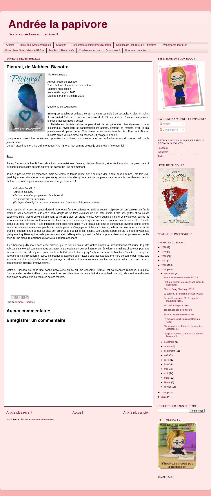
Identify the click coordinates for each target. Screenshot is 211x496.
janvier (168, 387)
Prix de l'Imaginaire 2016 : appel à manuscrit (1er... (180, 299)
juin (166, 364)
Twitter (161, 156)
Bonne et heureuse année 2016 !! (180, 277)
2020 (164, 247)
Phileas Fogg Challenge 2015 (178, 289)
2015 (164, 269)
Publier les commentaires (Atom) (37, 419)
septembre (170, 351)
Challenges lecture (89, 50)
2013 (164, 397)
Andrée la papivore (57, 24)
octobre (168, 346)
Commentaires (169, 130)
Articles (10, 44)
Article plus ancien (136, 412)
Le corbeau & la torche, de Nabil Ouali (183, 294)
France (19, 302)
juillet (167, 360)
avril (166, 373)
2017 (164, 260)
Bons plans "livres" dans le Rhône (24, 50)
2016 (164, 265)
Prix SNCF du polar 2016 (176, 305)
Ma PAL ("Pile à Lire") (61, 50)
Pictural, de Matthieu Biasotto (178, 314)
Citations (61, 44)
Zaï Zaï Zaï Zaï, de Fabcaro (177, 310)
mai (166, 369)
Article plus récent (19, 412)
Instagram (163, 152)
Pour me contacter (135, 50)
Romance (30, 302)
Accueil (77, 412)
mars (167, 378)
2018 (164, 256)
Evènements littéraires (174, 44)
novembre (169, 342)
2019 (164, 251)
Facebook (163, 148)
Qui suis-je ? (113, 50)
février (167, 382)
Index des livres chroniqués (35, 44)
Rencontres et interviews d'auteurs (91, 44)
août (166, 355)
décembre (169, 273)
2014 (164, 392)
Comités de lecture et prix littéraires (136, 44)
